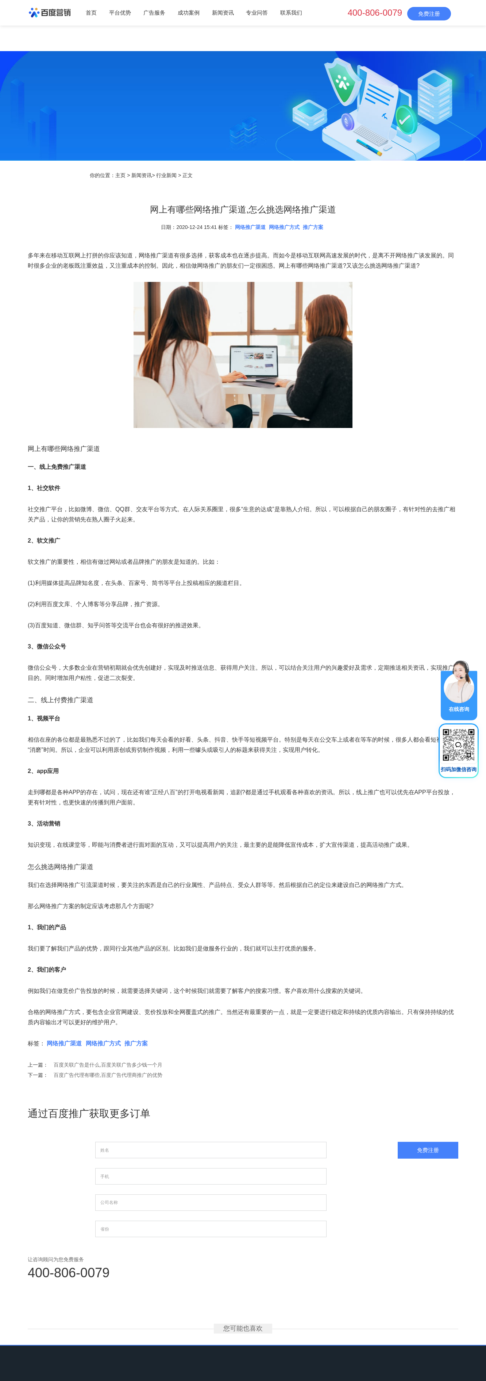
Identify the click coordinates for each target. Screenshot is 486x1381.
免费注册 (429, 14)
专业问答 (257, 12)
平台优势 (120, 12)
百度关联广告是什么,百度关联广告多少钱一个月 (108, 1065)
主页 (120, 175)
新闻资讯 (223, 12)
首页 (91, 12)
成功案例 (189, 12)
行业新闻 (166, 175)
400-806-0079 (375, 13)
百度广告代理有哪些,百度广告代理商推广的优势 (108, 1075)
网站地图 (327, 1332)
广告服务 (154, 12)
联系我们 (291, 12)
